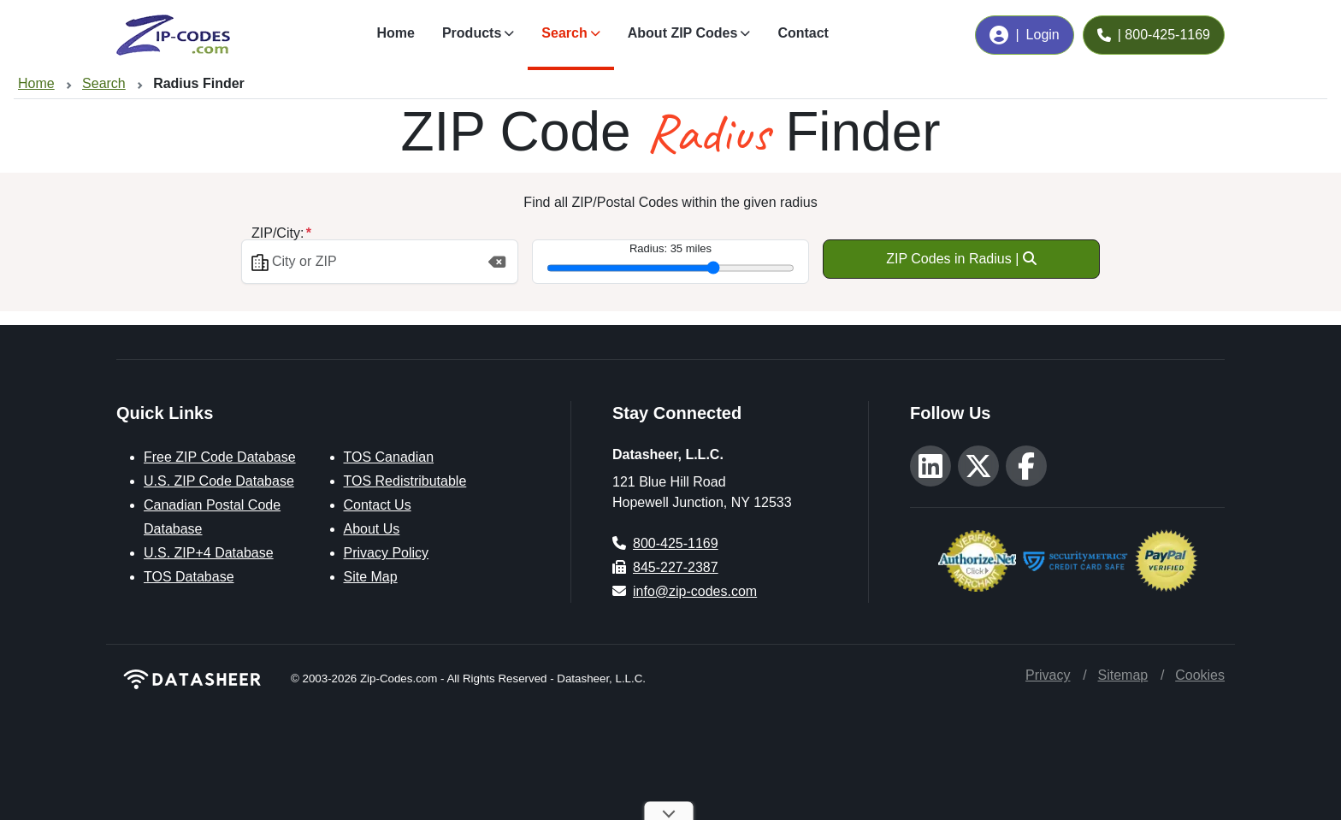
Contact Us (377, 505)
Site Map (371, 576)
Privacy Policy (386, 553)
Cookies (1200, 675)
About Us (372, 529)
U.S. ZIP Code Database (219, 481)
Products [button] (471, 33)
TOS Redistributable (405, 481)
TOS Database (189, 576)
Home (395, 33)
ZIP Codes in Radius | (961, 258)
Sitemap (1122, 675)
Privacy (1047, 675)
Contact (803, 33)
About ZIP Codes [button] (683, 33)
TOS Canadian (389, 457)
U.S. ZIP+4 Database (209, 553)
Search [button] (564, 33)
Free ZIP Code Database (220, 457)
